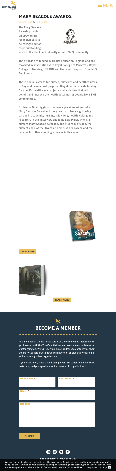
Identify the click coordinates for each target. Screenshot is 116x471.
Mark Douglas (42, 22)
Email (24, 391)
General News (25, 22)
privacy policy (33, 467)
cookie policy (15, 467)
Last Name (66, 378)
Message (25, 404)
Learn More (27, 251)
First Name (27, 378)
